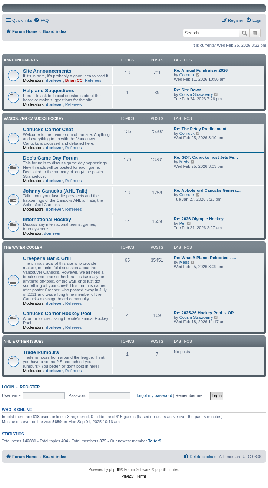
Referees (93, 80)
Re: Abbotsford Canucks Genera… (207, 190)
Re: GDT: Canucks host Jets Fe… (206, 157)
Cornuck (187, 75)
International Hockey (47, 219)
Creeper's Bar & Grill (47, 258)
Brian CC (74, 80)
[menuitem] (41, 20)
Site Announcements (47, 71)
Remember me (191, 395)
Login (8, 387)
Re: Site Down (187, 90)
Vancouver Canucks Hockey (34, 119)
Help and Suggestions (48, 90)
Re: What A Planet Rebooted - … (205, 257)
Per (182, 223)
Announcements (21, 60)
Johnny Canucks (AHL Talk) (55, 191)
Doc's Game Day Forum (50, 158)
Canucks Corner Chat (48, 129)
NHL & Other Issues (24, 342)
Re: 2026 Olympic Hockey (199, 219)
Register (30, 387)
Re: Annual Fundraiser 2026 (201, 70)
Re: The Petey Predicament (200, 129)
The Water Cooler (23, 247)
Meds (184, 162)
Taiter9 (154, 441)
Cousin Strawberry (196, 94)
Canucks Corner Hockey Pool (57, 313)
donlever (54, 80)
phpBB (114, 470)
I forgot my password (153, 395)
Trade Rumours (41, 352)
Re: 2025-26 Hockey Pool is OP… (206, 313)
